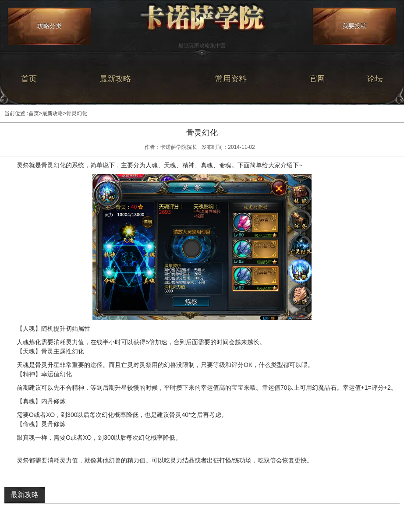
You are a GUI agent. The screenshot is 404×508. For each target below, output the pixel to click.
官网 (317, 78)
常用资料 (231, 78)
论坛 (375, 78)
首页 (29, 78)
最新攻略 (115, 78)
